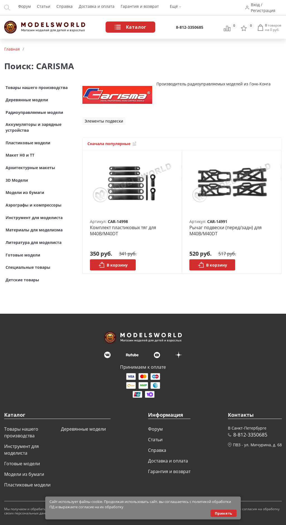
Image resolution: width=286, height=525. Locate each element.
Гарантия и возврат (140, 7)
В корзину (113, 265)
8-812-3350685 (189, 27)
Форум (24, 7)
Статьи (43, 7)
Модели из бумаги (24, 474)
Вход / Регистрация (264, 7)
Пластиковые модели (27, 485)
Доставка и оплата (97, 7)
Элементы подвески (104, 121)
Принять (223, 513)
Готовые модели (22, 464)
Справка (64, 7)
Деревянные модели (83, 429)
